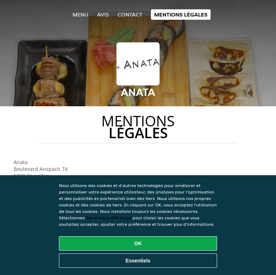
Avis (103, 14)
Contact (130, 14)
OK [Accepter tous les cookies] (138, 243)
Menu (80, 14)
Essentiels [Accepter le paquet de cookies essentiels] (137, 261)
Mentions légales (180, 14)
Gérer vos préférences (109, 217)
